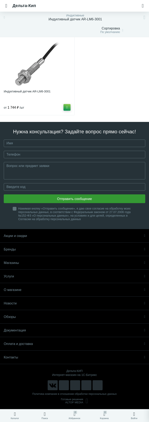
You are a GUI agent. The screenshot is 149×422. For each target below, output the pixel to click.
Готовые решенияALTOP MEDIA (74, 400)
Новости (74, 303)
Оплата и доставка (74, 344)
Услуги (74, 276)
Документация (74, 330)
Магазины (74, 263)
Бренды (74, 249)
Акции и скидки (74, 236)
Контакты (74, 357)
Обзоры (74, 317)
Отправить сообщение (74, 199)
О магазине (74, 290)
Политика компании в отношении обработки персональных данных (74, 393)
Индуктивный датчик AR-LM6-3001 (27, 91)
